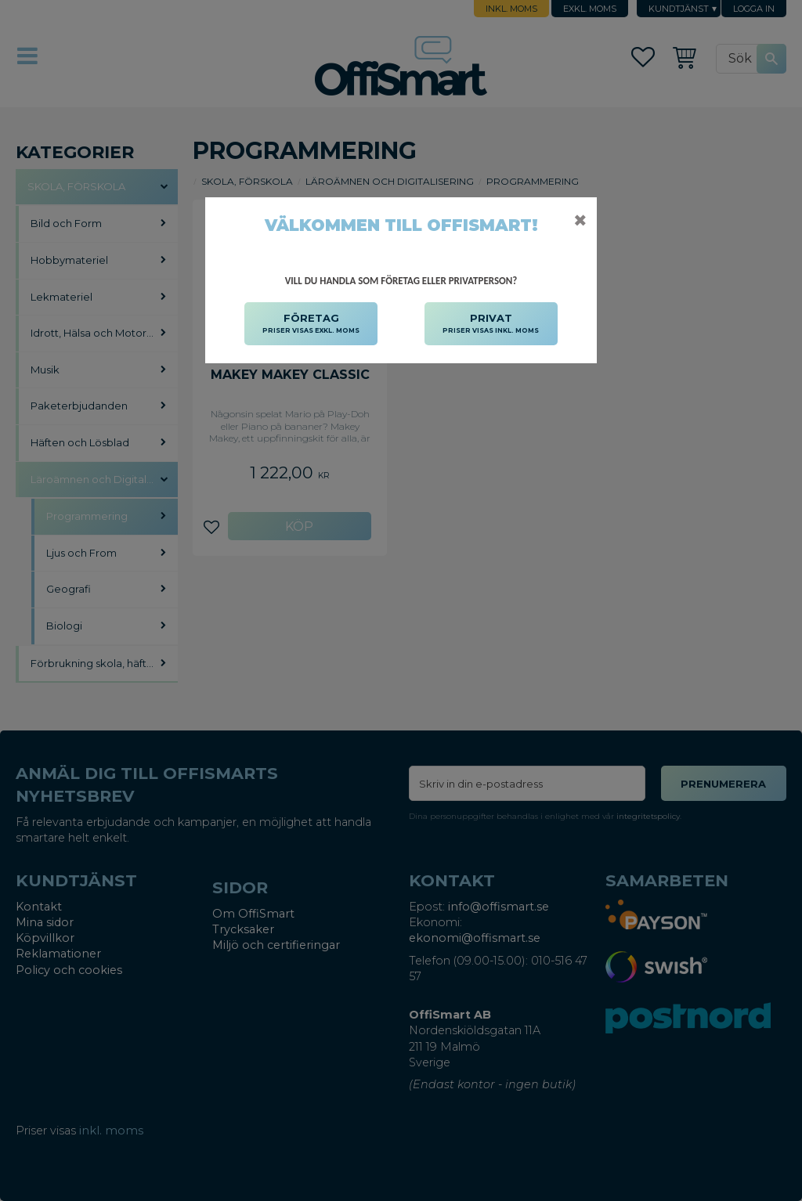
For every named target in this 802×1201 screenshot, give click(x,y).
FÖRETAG (310, 324)
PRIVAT (491, 324)
